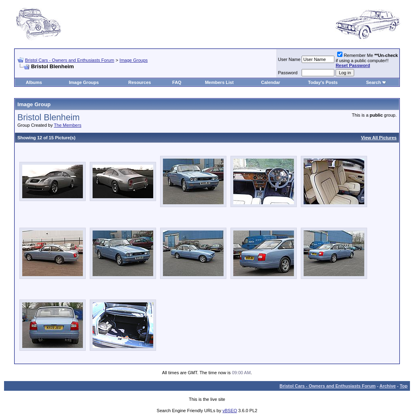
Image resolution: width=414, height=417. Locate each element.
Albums (34, 82)
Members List (219, 82)
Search (373, 82)
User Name (289, 59)
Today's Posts (323, 82)
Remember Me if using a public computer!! (367, 60)
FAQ (177, 82)
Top (404, 385)
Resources (139, 82)
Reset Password (353, 65)
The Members (67, 125)
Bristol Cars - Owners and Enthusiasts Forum (69, 60)
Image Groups (134, 60)
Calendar (270, 82)
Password (288, 72)
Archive (388, 385)
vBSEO (229, 410)
